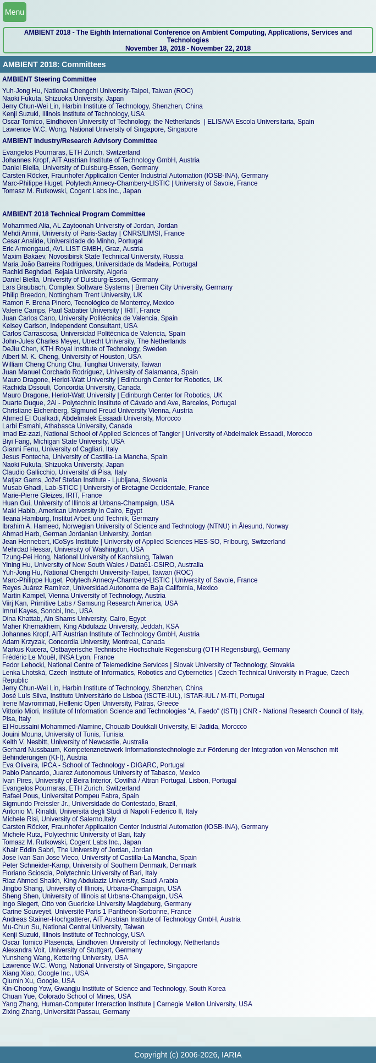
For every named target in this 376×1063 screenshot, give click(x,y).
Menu (14, 12)
